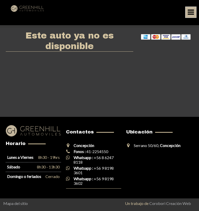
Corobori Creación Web (170, 203)
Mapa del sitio (15, 203)
